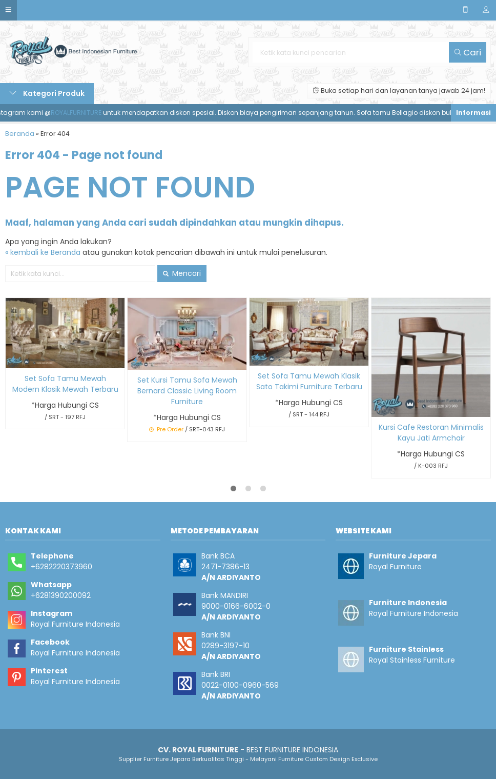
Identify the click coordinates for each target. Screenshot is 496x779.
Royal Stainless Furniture (412, 660)
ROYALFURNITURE (82, 112)
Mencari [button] (182, 273)
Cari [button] (467, 52)
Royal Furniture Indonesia (75, 624)
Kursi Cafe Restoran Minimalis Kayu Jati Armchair (431, 432)
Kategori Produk (47, 93)
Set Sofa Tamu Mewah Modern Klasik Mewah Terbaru (65, 383)
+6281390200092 (61, 595)
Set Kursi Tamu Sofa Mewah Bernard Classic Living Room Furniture (187, 391)
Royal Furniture (395, 567)
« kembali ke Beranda (42, 252)
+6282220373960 (61, 567)
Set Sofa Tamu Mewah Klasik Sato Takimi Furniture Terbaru (309, 381)
